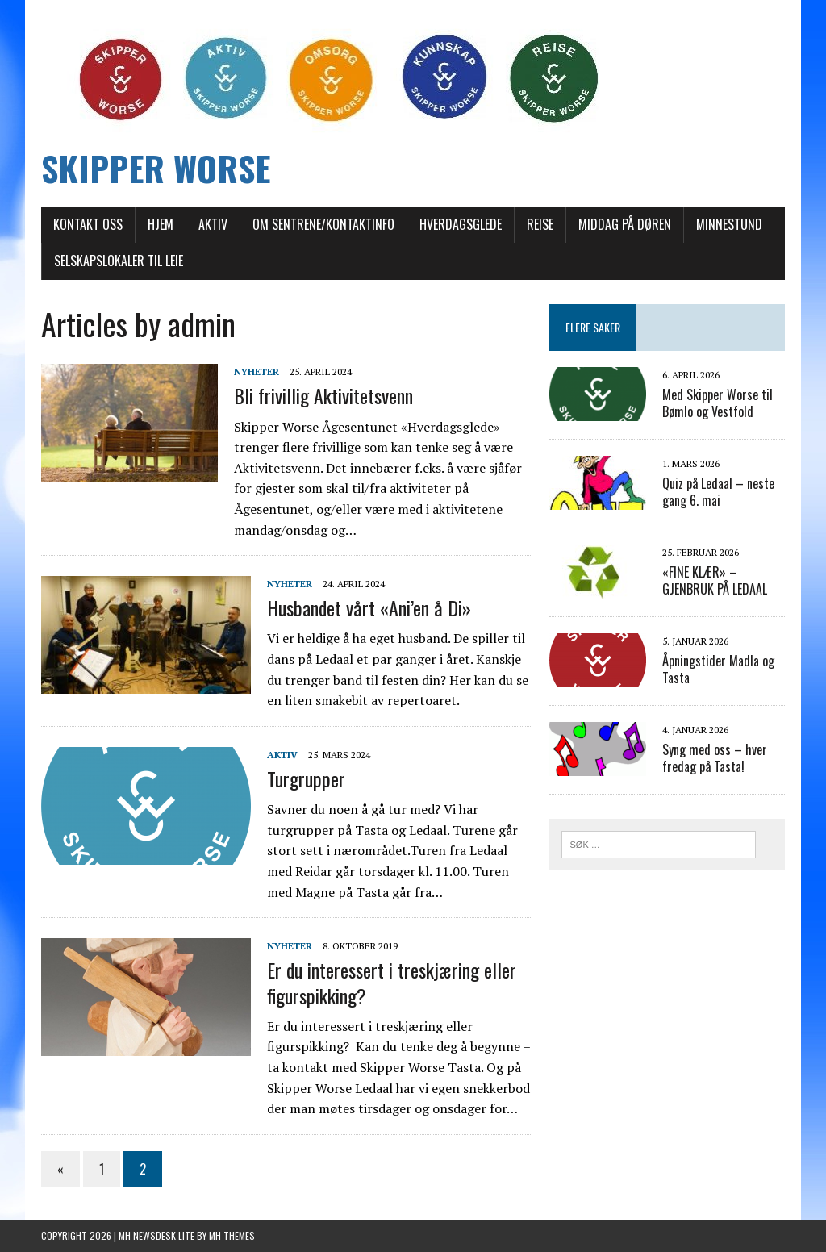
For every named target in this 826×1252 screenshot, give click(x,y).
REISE (540, 224)
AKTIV (212, 224)
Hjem (160, 224)
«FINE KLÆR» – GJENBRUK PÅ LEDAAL (714, 580)
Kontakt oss (88, 224)
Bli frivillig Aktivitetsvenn (323, 395)
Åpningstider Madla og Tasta (718, 669)
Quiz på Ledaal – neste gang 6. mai (718, 492)
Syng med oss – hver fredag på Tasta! (714, 758)
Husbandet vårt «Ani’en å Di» (369, 607)
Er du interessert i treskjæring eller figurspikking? (391, 982)
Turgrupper (306, 778)
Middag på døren (624, 224)
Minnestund (729, 224)
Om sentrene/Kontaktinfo (323, 224)
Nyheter (256, 371)
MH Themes (232, 1235)
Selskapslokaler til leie (118, 260)
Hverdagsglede (460, 224)
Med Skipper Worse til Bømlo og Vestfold (717, 403)
